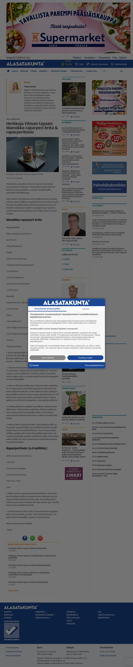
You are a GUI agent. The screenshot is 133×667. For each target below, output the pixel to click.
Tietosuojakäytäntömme (94, 365)
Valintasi (85, 309)
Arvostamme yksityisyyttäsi (47, 308)
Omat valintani (48, 358)
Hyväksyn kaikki (85, 358)
